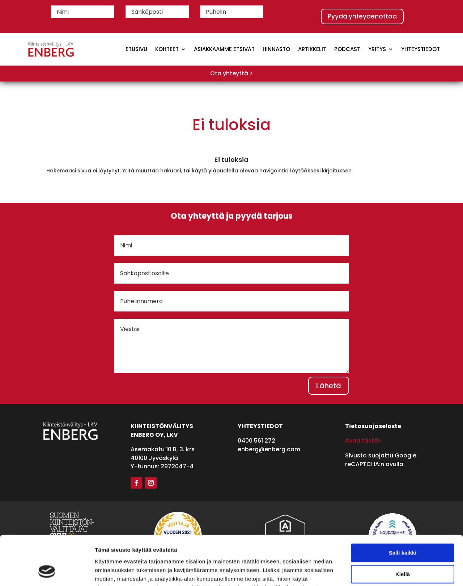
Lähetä (328, 386)
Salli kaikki (403, 509)
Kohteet (167, 49)
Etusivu (136, 49)
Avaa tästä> (363, 440)
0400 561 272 (256, 440)
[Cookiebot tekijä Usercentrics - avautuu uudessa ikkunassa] (46, 571)
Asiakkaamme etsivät (224, 49)
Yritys (377, 49)
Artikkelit (312, 49)
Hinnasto (276, 49)
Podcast (347, 49)
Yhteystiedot (420, 49)
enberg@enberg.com (269, 449)
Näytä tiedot (110, 572)
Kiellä (402, 530)
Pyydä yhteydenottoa (362, 16)
